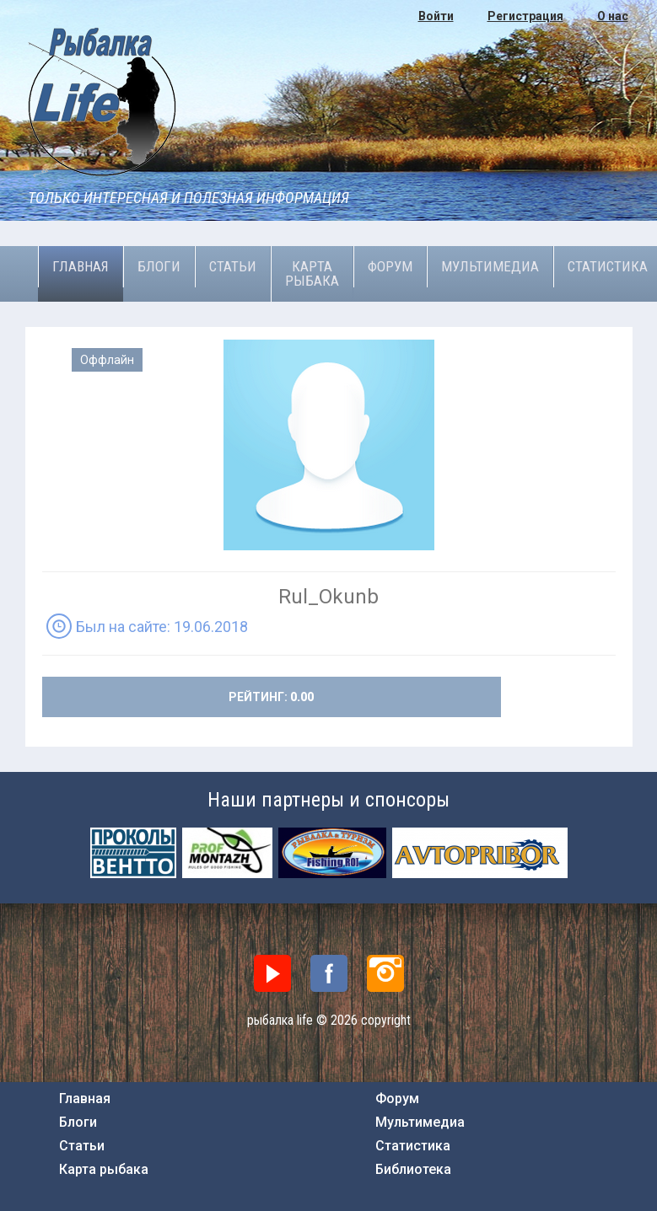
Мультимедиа (490, 266)
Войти (436, 16)
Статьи (232, 266)
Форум (390, 266)
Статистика (412, 1146)
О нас (612, 16)
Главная (80, 266)
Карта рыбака (312, 273)
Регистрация (525, 16)
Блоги (158, 266)
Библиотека (413, 1169)
